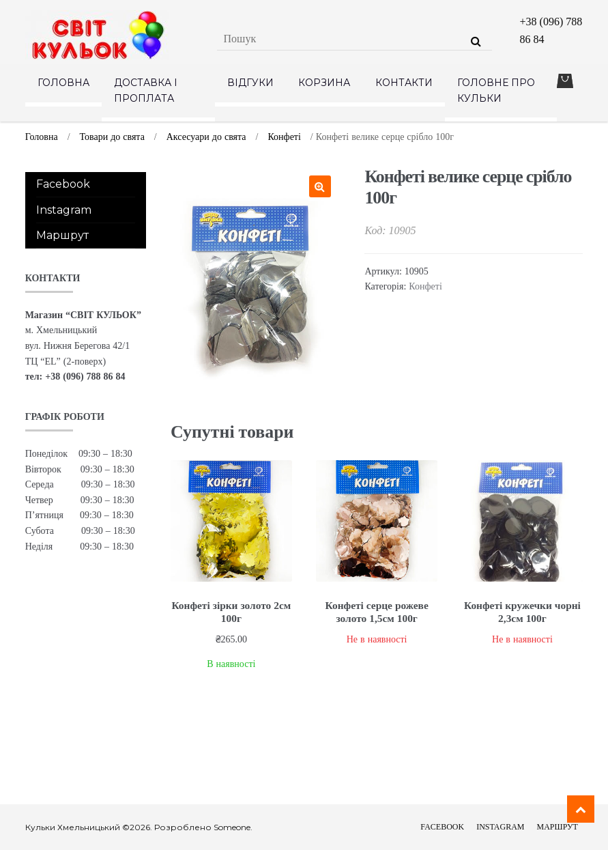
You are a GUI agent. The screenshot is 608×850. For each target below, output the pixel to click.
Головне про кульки (496, 90)
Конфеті (283, 136)
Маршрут (62, 235)
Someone (232, 827)
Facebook (63, 184)
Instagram (63, 209)
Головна (63, 82)
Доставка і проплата (145, 90)
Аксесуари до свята (206, 136)
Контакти (404, 82)
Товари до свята (112, 136)
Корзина (324, 82)
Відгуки (250, 82)
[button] (320, 186)
